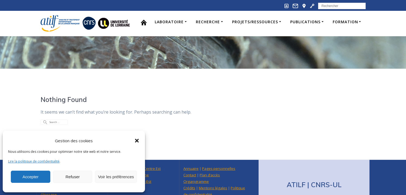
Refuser (72, 176)
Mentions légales (213, 173)
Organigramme (196, 167)
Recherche (208, 21)
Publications (305, 21)
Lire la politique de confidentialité (34, 161)
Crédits (189, 173)
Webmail (190, 186)
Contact (189, 160)
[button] (137, 140)
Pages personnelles (218, 154)
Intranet (207, 186)
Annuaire (191, 154)
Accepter (30, 176)
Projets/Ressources (255, 21)
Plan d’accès (210, 160)
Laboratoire (169, 21)
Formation (345, 21)
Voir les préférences (116, 176)
